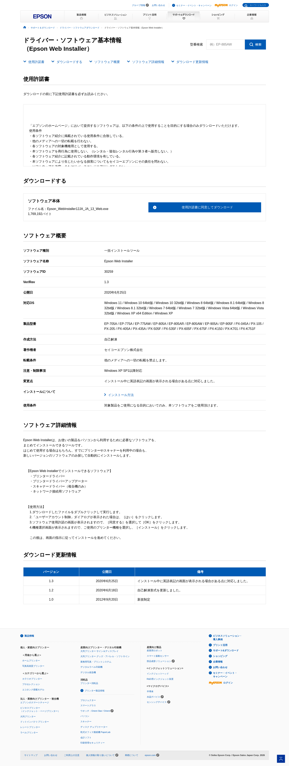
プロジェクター (88, 700)
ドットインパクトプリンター (34, 721)
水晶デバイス (153, 697)
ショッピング (220, 656)
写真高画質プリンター (33, 666)
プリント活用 (220, 645)
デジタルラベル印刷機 (91, 667)
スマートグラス (88, 705)
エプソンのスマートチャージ (34, 702)
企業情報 (218, 661)
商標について (131, 755)
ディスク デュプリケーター (93, 727)
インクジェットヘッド (158, 673)
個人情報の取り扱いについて (102, 755)
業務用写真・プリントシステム (95, 662)
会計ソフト (85, 737)
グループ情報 (138, 5)
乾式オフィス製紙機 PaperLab (95, 732)
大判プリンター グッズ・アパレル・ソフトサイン (105, 656)
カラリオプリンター (32, 679)
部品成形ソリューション (159, 661)
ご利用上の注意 (71, 755)
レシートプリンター (30, 727)
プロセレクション (31, 684)
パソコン (84, 716)
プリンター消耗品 (89, 683)
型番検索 (196, 44)
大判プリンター (28, 716)
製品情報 (29, 635)
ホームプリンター (31, 660)
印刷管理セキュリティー (92, 743)
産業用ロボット (154, 650)
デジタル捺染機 (88, 672)
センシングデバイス (157, 702)
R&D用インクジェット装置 (160, 679)
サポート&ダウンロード (226, 650)
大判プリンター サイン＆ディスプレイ (99, 651)
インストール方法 (121, 395)
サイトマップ (31, 755)
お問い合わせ (158, 5)
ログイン (226, 5)
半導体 (150, 691)
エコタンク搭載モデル (33, 689)
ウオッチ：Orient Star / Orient (95, 711)
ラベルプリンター (29, 732)
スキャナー (85, 721)
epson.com (150, 755)
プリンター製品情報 (94, 690)
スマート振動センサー (158, 656)
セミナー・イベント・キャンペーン (194, 5)
